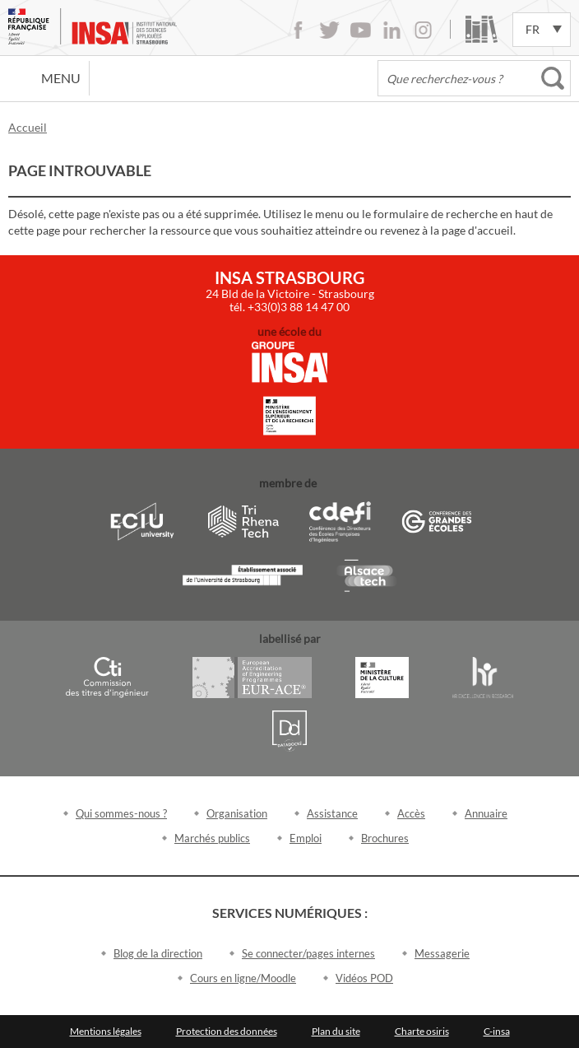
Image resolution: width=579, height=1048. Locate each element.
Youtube (360, 30)
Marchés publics (212, 838)
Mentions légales (105, 1031)
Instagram (423, 30)
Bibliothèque (482, 29)
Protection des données (226, 1031)
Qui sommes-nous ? (121, 813)
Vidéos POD (364, 978)
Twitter (329, 30)
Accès (411, 813)
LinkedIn (392, 30)
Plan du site (336, 1031)
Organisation (236, 813)
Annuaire (486, 813)
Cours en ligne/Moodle (243, 978)
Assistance (332, 813)
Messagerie (442, 953)
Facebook (298, 30)
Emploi (306, 838)
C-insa (497, 1031)
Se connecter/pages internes (308, 953)
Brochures (385, 838)
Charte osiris (422, 1031)
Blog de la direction (157, 953)
